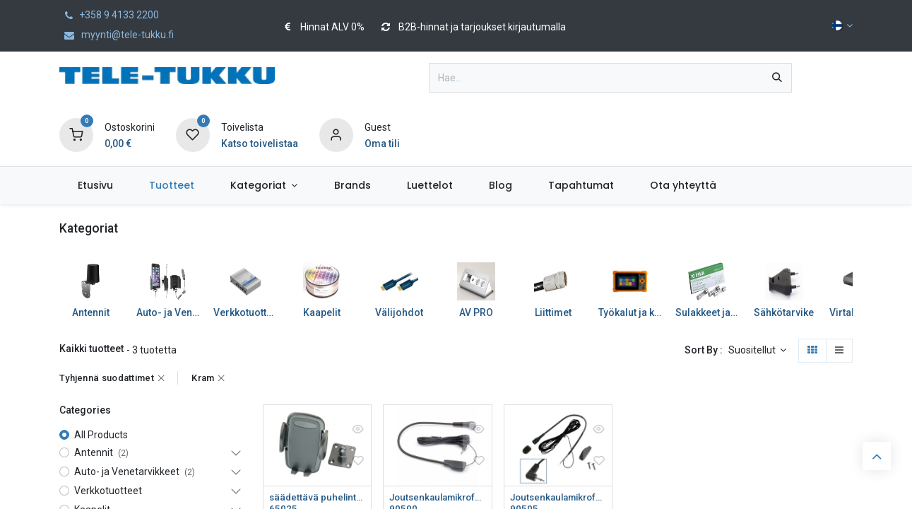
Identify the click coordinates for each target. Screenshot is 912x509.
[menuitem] (95, 185)
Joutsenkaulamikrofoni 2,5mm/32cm (437, 497)
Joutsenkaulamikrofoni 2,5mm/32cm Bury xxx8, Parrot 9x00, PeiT (558, 497)
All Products (101, 434)
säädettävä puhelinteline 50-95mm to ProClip (317, 497)
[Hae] (777, 78)
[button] (758, 351)
